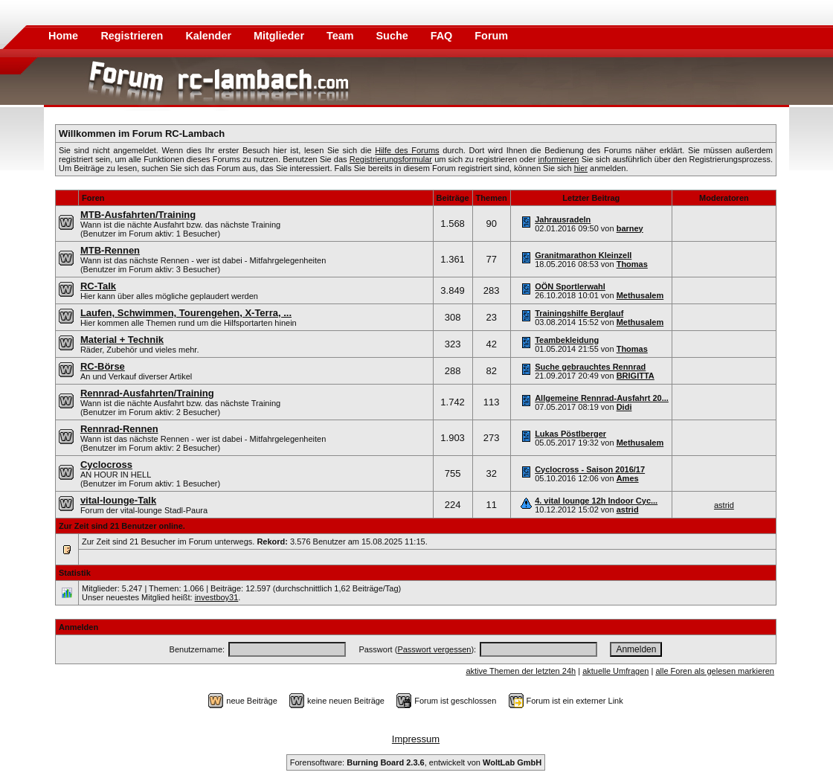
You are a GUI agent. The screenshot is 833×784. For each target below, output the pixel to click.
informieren (558, 159)
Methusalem (640, 295)
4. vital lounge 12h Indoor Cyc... (596, 500)
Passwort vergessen (434, 649)
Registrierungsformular (391, 159)
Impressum (416, 739)
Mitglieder (280, 36)
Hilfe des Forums (407, 150)
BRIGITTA (635, 375)
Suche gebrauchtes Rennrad (590, 366)
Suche (393, 36)
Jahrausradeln (563, 219)
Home (63, 36)
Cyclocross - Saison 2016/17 (590, 469)
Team (342, 36)
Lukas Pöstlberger (570, 433)
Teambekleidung (567, 339)
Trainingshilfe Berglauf (579, 313)
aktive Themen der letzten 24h (521, 670)
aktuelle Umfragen (615, 670)
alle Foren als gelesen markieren (714, 670)
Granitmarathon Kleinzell (583, 255)
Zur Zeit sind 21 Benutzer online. (122, 525)
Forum (491, 36)
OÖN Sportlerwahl (570, 286)
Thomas (632, 264)
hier (581, 168)
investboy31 (217, 597)
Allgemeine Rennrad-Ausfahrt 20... (602, 397)
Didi (624, 406)
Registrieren (133, 36)
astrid (628, 509)
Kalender (209, 36)
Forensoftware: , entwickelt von (415, 762)
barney (630, 228)
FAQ (443, 36)
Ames (628, 478)
